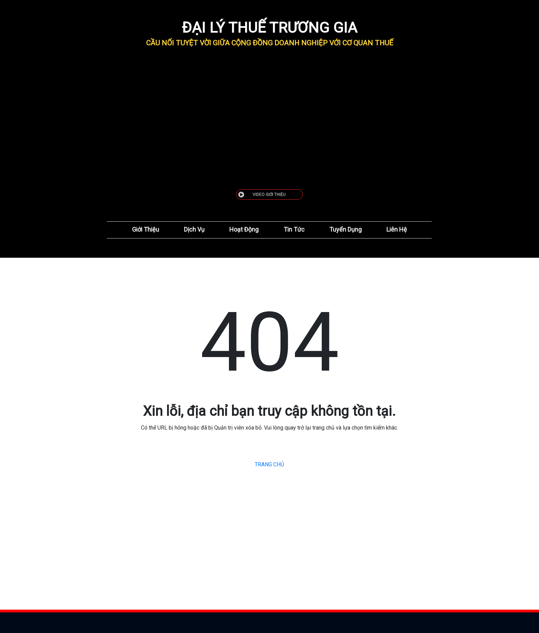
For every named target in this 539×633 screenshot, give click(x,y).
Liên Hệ (396, 229)
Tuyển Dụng (345, 229)
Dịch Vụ (194, 229)
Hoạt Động (243, 229)
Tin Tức (294, 229)
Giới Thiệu (145, 229)
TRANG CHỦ (269, 464)
